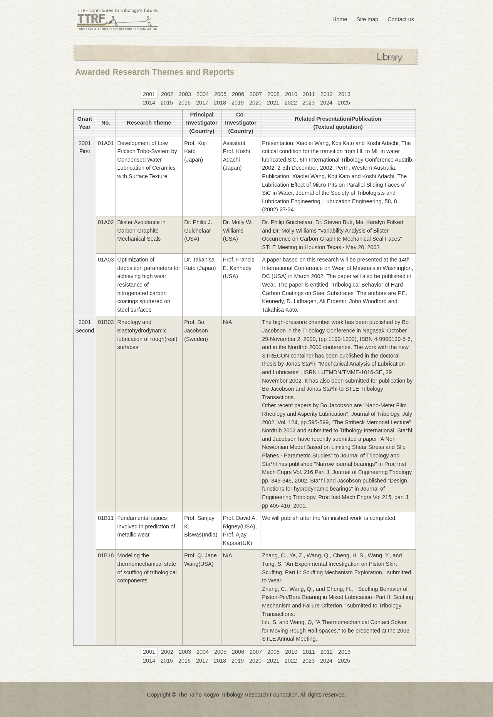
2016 (184, 103)
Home (339, 19)
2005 (220, 94)
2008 (273, 94)
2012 (326, 94)
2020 (255, 103)
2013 (344, 94)
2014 (149, 103)
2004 (202, 94)
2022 (291, 103)
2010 (291, 94)
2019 (237, 103)
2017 (202, 103)
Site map (367, 19)
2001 (149, 94)
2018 (220, 103)
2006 (238, 94)
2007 (256, 94)
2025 (344, 103)
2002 (167, 94)
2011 (309, 94)
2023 (308, 103)
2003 (185, 94)
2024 (326, 103)
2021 (273, 103)
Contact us (400, 19)
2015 (167, 103)
